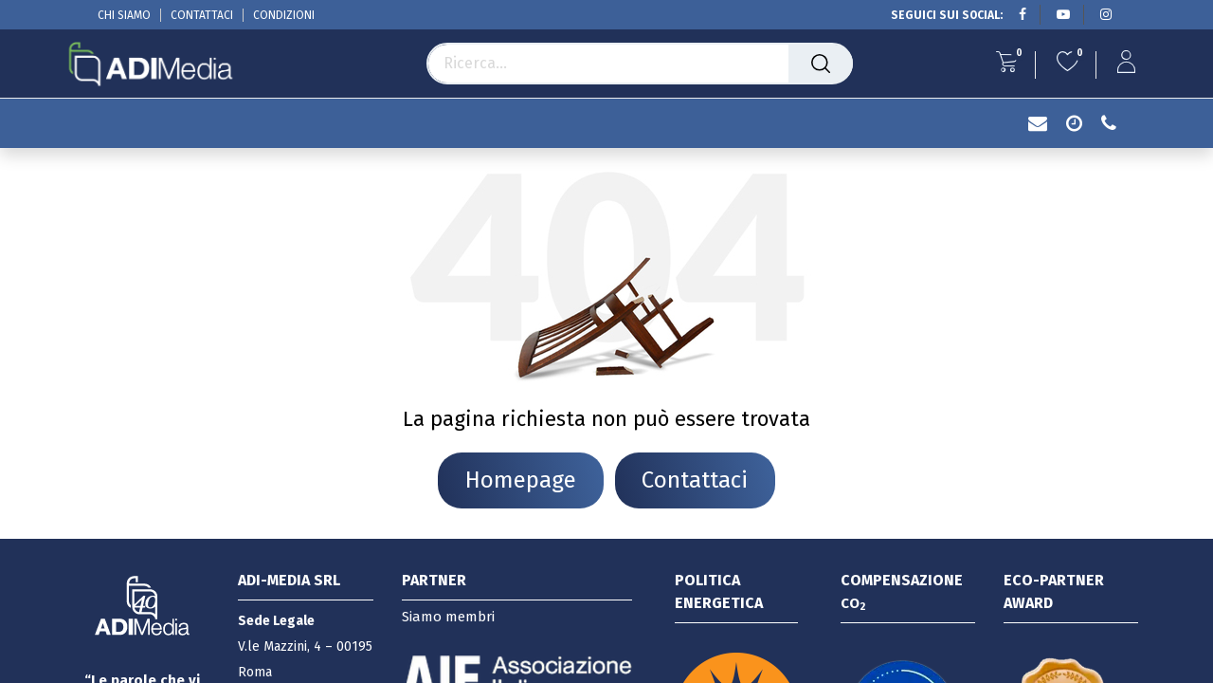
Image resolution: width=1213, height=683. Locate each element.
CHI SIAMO (124, 15)
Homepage (520, 480)
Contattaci (695, 480)
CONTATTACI (202, 15)
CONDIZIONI (284, 15)
